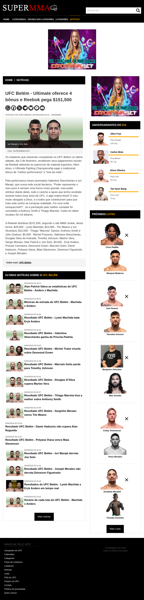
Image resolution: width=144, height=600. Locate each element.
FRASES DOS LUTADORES (41, 19)
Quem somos (10, 593)
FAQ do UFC (10, 577)
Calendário (9, 554)
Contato (8, 585)
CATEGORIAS (19, 19)
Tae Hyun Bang (118, 188)
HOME (6, 19)
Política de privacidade (14, 589)
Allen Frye (115, 133)
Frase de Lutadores (13, 562)
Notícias (8, 570)
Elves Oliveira (117, 170)
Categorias (9, 558)
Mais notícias (44, 516)
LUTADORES (62, 19)
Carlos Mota (116, 152)
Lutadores (9, 566)
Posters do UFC (11, 581)
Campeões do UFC (13, 550)
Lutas (6, 573)
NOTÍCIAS (75, 19)
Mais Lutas (115, 529)
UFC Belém (25, 262)
